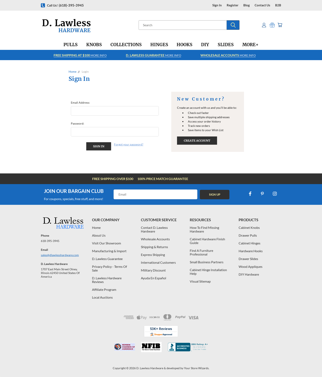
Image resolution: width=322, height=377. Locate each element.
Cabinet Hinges (249, 243)
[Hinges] (159, 44)
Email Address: (80, 102)
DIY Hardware (249, 274)
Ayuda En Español (153, 278)
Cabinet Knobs (249, 227)
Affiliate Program (104, 289)
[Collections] (126, 44)
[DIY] (205, 44)
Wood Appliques (250, 266)
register (232, 5)
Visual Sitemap (200, 281)
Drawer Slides (248, 259)
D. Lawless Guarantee (107, 259)
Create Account (197, 140)
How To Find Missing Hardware (204, 229)
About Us (99, 235)
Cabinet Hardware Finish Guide (207, 241)
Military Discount (153, 270)
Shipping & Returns (154, 247)
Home (96, 227)
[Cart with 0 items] (279, 25)
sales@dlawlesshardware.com (60, 255)
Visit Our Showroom (106, 243)
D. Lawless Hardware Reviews (107, 280)
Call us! (65, 5)
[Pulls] (70, 44)
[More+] (250, 44)
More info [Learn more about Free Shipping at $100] (80, 55)
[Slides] (226, 44)
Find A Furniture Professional (201, 252)
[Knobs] (94, 44)
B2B (278, 5)
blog (246, 5)
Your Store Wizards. (196, 368)
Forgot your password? (128, 144)
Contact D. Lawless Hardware (154, 229)
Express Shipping (153, 255)
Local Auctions (102, 297)
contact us (262, 5)
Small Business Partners (206, 262)
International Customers (158, 262)
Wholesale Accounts (155, 239)
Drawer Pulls (248, 235)
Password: (77, 123)
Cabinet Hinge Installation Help (208, 271)
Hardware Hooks (251, 251)
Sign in (217, 5)
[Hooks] (185, 44)
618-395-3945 (50, 241)
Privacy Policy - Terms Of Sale (109, 268)
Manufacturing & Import (109, 251)
